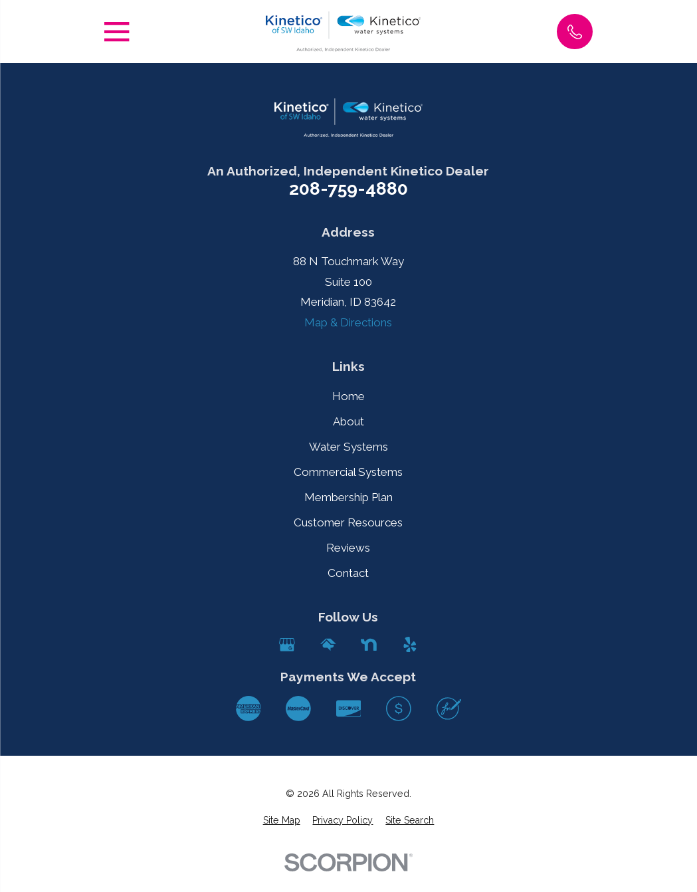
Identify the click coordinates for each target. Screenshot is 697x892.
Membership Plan (348, 497)
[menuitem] (281, 821)
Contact (348, 573)
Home (348, 396)
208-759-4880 (348, 189)
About (348, 421)
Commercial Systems (348, 472)
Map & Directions (348, 322)
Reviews (348, 547)
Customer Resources (348, 522)
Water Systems (348, 446)
